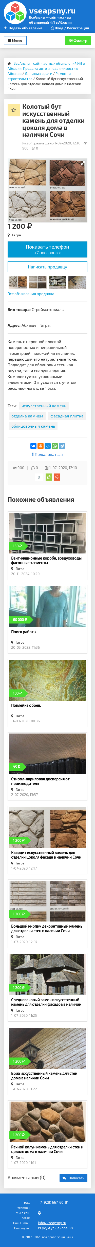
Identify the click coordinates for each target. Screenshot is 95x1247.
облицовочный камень (33, 426)
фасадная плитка (67, 415)
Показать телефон (47, 249)
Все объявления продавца (31, 293)
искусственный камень (44, 405)
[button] (83, 163)
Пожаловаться (47, 454)
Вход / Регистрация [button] (70, 28)
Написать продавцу (47, 266)
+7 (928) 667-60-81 (53, 1202)
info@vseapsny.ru (52, 1223)
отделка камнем (27, 415)
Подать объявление (23, 28)
